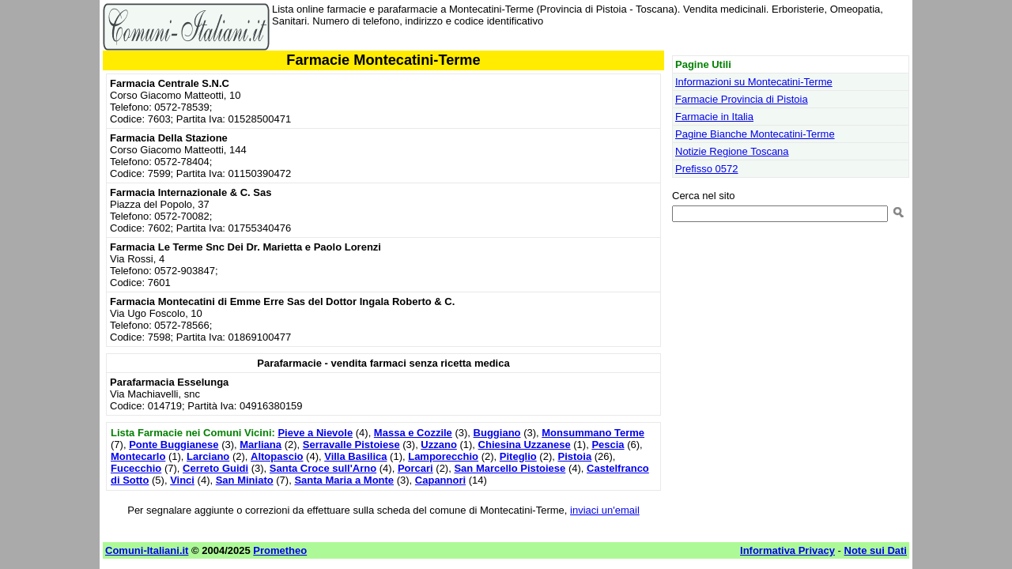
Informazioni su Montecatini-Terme (754, 82)
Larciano (208, 456)
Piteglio (518, 456)
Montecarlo (138, 456)
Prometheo (280, 550)
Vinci (182, 480)
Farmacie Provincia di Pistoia (741, 99)
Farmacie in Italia (714, 116)
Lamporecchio (443, 456)
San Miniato (245, 480)
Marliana (260, 444)
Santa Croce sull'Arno (323, 468)
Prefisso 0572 (706, 169)
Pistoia (574, 456)
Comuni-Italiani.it (146, 550)
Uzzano (439, 444)
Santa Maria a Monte (344, 480)
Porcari (415, 468)
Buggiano (497, 433)
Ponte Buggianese (173, 444)
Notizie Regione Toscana (732, 151)
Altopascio (277, 456)
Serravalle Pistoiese (351, 444)
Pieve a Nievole (315, 433)
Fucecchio (136, 468)
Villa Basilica (355, 456)
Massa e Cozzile (413, 433)
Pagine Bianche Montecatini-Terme (755, 134)
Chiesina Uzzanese (524, 444)
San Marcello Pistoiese (509, 468)
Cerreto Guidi (215, 468)
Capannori (440, 480)
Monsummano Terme (593, 433)
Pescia (607, 444)
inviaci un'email (605, 510)
